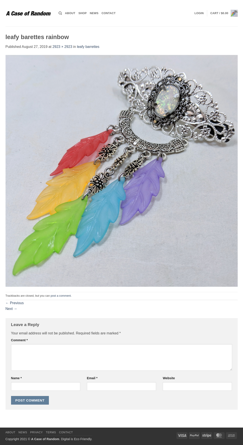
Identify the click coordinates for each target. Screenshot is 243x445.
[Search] (60, 13)
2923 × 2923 (62, 47)
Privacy (36, 432)
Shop (82, 13)
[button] (199, 13)
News (94, 13)
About (70, 13)
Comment (19, 340)
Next (11, 309)
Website (169, 378)
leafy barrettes (88, 47)
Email (92, 378)
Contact (108, 13)
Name (16, 378)
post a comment (61, 295)
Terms (51, 432)
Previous (15, 303)
